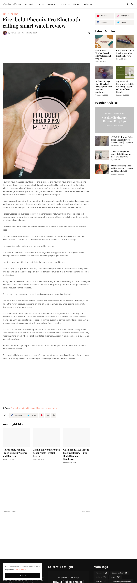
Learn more (19, 569)
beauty (115, 577)
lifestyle (39, 408)
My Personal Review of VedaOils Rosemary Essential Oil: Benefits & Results (125, 86)
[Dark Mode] (127, 4)
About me (88, 4)
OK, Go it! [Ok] (22, 575)
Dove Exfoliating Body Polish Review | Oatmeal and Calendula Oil (122, 168)
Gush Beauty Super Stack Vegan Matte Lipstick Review (46, 453)
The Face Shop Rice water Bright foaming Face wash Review (121, 154)
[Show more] (53, 415)
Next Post (85, 512)
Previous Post (9, 512)
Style (41, 4)
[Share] (88, 33)
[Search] (132, 4)
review (48, 408)
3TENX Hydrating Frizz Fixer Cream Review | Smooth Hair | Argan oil (122, 140)
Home (5, 14)
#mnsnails (101, 573)
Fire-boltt (14, 14)
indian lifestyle (27, 408)
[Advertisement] (46, 47)
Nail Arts (51, 4)
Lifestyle (65, 4)
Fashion (101, 577)
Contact (76, 4)
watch (55, 408)
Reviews (29, 4)
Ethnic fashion (119, 573)
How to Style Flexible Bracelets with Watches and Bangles (15, 453)
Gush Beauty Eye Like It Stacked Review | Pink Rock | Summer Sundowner (76, 454)
